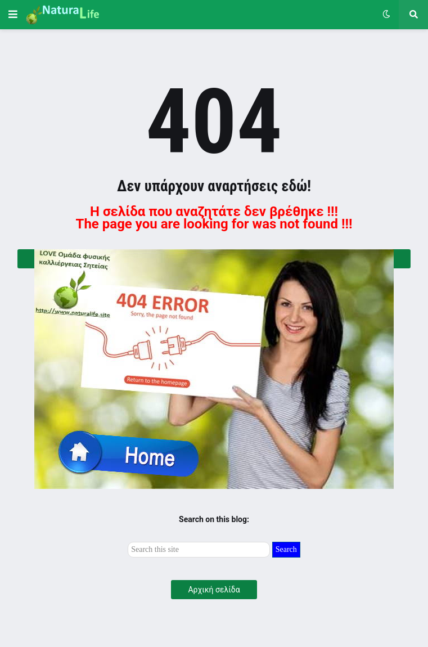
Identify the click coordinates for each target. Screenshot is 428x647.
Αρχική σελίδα (214, 589)
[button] (13, 14)
